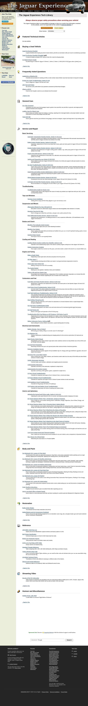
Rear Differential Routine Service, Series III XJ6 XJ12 (42, 215)
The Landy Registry (54, 657)
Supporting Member (48, 632)
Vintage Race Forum (54, 675)
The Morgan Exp (53, 661)
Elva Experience (53, 664)
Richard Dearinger (7, 67)
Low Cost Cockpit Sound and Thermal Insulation (41, 432)
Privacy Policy (45, 692)
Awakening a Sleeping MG (29, 76)
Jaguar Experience (53, 656)
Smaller (11, 75)
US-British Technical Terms (29, 557)
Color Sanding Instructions (29, 487)
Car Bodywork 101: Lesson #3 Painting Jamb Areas (36, 464)
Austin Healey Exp (53, 653)
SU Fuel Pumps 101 (33, 310)
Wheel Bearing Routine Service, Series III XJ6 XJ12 (42, 177)
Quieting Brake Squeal (34, 235)
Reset (3, 77)
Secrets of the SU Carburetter (30, 578)
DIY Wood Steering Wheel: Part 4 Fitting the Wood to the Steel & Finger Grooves (50, 415)
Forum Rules (64, 692)
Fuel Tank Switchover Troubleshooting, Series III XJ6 (42, 293)
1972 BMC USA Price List (29, 530)
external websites (66, 25)
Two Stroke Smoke (53, 677)
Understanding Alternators (35, 364)
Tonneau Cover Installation (35, 199)
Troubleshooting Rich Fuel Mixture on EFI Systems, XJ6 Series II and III (48, 314)
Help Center (18, 668)
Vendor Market (6, 33)
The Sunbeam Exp (53, 660)
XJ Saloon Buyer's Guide (29, 60)
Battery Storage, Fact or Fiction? (37, 329)
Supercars (5, 47)
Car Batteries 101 (32, 333)
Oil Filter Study (32, 259)
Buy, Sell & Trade (7, 32)
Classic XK (5, 38)
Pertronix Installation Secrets (36, 349)
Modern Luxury (6, 41)
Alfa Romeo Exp (53, 669)
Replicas (4, 45)
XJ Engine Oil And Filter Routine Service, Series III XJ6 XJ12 (45, 182)
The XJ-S (4, 37)
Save (10, 77)
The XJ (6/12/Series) (8, 36)
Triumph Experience (54, 652)
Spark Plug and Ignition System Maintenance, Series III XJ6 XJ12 (46, 172)
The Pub (4, 30)
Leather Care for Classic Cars (30, 111)
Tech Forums (12, 655)
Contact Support (13, 664)
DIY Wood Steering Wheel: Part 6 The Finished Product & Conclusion (47, 427)
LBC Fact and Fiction (28, 85)
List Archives (6, 48)
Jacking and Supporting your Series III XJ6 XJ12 (41, 159)
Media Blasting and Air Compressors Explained (35, 512)
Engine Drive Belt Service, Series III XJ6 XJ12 (40, 153)
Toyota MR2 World (53, 668)
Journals (36, 11)
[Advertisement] (52, 619)
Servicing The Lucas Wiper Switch (37, 354)
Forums (10, 11)
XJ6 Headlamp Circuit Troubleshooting (38, 382)
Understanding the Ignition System (37, 369)
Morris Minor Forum (54, 655)
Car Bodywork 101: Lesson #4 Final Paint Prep (35, 470)
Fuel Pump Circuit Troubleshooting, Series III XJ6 (41, 287)
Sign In (4, 11)
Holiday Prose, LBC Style (29, 595)
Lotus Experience (53, 662)
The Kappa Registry (54, 670)
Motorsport (5, 49)
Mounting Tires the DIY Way (35, 211)
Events (30, 11)
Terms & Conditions (55, 692)
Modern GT (5, 43)
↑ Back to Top (26, 66)
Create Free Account (7, 23)
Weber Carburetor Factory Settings (37, 321)
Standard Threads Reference (30, 547)
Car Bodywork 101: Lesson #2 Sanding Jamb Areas (36, 459)
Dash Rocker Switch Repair (35, 339)
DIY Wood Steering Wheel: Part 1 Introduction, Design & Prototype (46, 398)
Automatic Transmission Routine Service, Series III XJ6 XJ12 (45, 136)
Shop (23, 11)
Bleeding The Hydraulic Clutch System (38, 225)
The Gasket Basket (33, 268)
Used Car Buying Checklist (29, 51)
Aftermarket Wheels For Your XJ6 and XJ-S (40, 207)
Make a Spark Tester (33, 255)
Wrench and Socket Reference (31, 561)
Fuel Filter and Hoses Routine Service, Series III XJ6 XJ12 (44, 281)
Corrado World (52, 672)
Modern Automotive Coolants (36, 247)
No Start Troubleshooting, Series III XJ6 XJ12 (40, 165)
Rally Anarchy (52, 679)
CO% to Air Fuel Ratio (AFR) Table (32, 543)
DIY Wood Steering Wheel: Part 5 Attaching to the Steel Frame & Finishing (48, 421)
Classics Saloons (7, 40)
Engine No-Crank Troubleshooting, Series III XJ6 (36, 80)
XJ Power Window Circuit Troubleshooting (39, 377)
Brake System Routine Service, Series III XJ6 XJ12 (42, 142)
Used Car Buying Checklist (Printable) (33, 55)
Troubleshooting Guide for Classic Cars (39, 190)
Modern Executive (7, 44)
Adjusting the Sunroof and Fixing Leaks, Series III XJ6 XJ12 (44, 394)
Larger (4, 75)
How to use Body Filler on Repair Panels (33, 491)
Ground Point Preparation (35, 344)
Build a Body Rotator (28, 508)
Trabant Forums (53, 678)
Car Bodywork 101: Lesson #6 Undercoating (34, 481)
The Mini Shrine (53, 659)
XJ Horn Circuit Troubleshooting (36, 373)
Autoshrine (52, 648)
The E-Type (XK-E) (7, 34)
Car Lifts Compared (27, 105)
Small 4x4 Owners (53, 681)
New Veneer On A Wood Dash (36, 437)
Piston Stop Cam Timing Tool (36, 263)
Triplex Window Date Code (29, 551)
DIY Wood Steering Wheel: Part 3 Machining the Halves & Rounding (47, 410)
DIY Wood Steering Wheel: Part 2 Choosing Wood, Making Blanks (46, 404)
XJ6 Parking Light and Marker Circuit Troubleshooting (42, 386)
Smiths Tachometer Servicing (36, 360)
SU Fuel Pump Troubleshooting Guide (38, 305)
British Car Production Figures (30, 538)
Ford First (51, 673)
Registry (17, 11)
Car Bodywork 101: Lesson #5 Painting (33, 476)
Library (43, 11)
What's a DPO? (26, 89)
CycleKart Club (53, 674)
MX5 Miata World (53, 666)
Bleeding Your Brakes (34, 229)
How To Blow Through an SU (36, 300)
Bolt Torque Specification (29, 534)
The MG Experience (54, 651)
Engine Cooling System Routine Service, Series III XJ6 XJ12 (44, 148)
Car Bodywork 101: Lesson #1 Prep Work (34, 453)
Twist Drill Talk (26, 117)
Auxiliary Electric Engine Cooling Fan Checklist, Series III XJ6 (45, 243)
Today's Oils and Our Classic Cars (37, 272)
